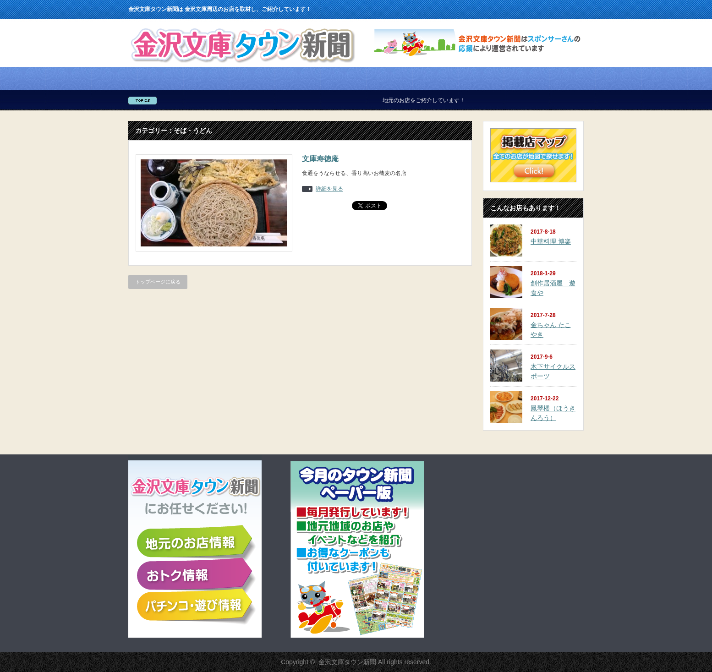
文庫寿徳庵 (320, 159)
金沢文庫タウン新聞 (347, 662)
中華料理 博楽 (551, 241)
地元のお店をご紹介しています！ (429, 100)
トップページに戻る (158, 281)
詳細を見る (329, 189)
